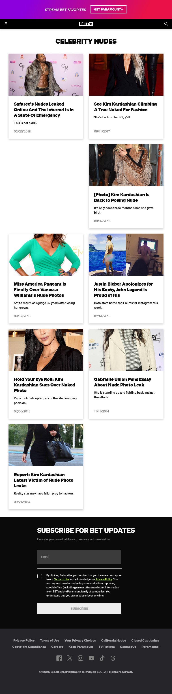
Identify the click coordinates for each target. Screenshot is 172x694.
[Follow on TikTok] (102, 658)
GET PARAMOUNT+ (108, 9)
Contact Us (128, 647)
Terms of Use (61, 579)
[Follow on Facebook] (59, 658)
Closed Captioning (145, 640)
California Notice (113, 640)
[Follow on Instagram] (80, 658)
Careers (57, 647)
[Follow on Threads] (113, 658)
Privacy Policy (104, 579)
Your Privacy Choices (80, 640)
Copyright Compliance (29, 647)
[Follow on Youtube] (91, 658)
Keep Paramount (81, 647)
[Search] (166, 24)
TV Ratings (107, 647)
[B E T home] (86, 26)
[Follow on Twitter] (69, 658)
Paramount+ (151, 647)
